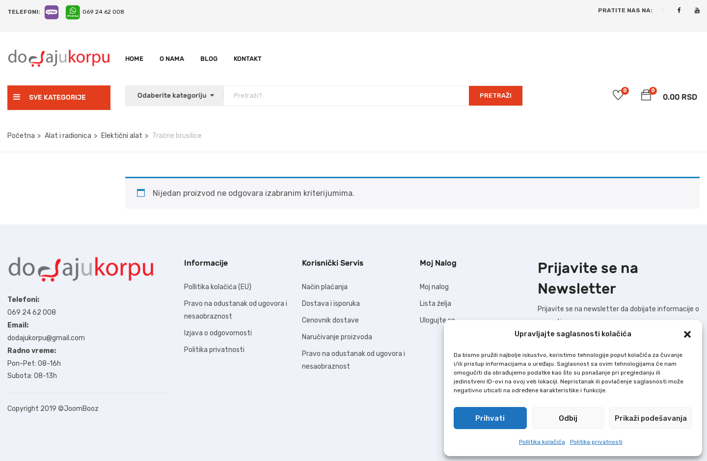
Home (134, 58)
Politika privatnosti (596, 441)
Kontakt (248, 58)
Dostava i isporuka (331, 303)
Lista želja (435, 303)
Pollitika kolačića (542, 441)
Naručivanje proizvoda (337, 337)
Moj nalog (434, 287)
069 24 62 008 (103, 11)
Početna (21, 136)
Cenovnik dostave (330, 320)
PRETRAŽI (496, 95)
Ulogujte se (437, 320)
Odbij (568, 418)
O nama (172, 58)
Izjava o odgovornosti (218, 333)
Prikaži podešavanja (651, 418)
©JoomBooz (78, 409)
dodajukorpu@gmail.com (46, 338)
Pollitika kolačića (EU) (217, 287)
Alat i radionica (68, 136)
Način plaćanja (325, 287)
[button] (687, 334)
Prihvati (490, 418)
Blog (209, 58)
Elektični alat (121, 136)
